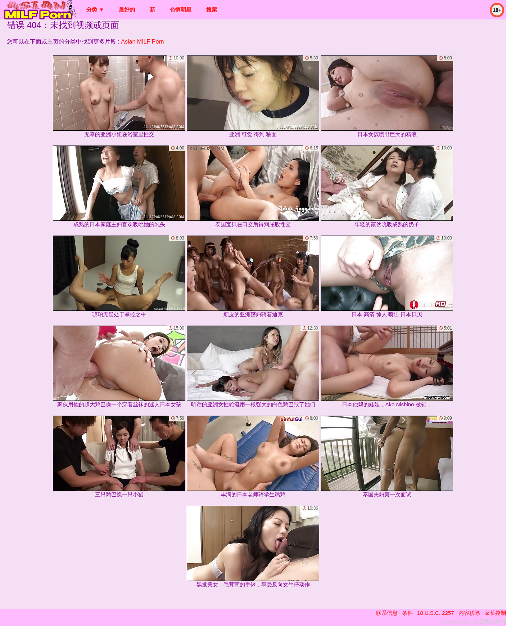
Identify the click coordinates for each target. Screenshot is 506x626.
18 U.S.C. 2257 (435, 613)
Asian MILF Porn (142, 42)
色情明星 (180, 9)
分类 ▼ (95, 9)
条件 (407, 613)
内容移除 (469, 613)
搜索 (211, 9)
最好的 (127, 9)
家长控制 (495, 613)
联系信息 (387, 613)
